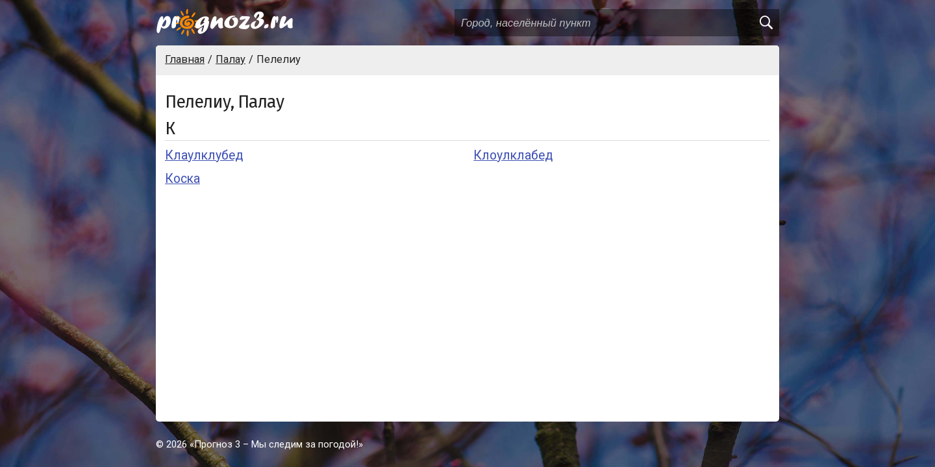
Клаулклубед (204, 155)
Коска (182, 178)
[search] (765, 22)
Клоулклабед (513, 155)
